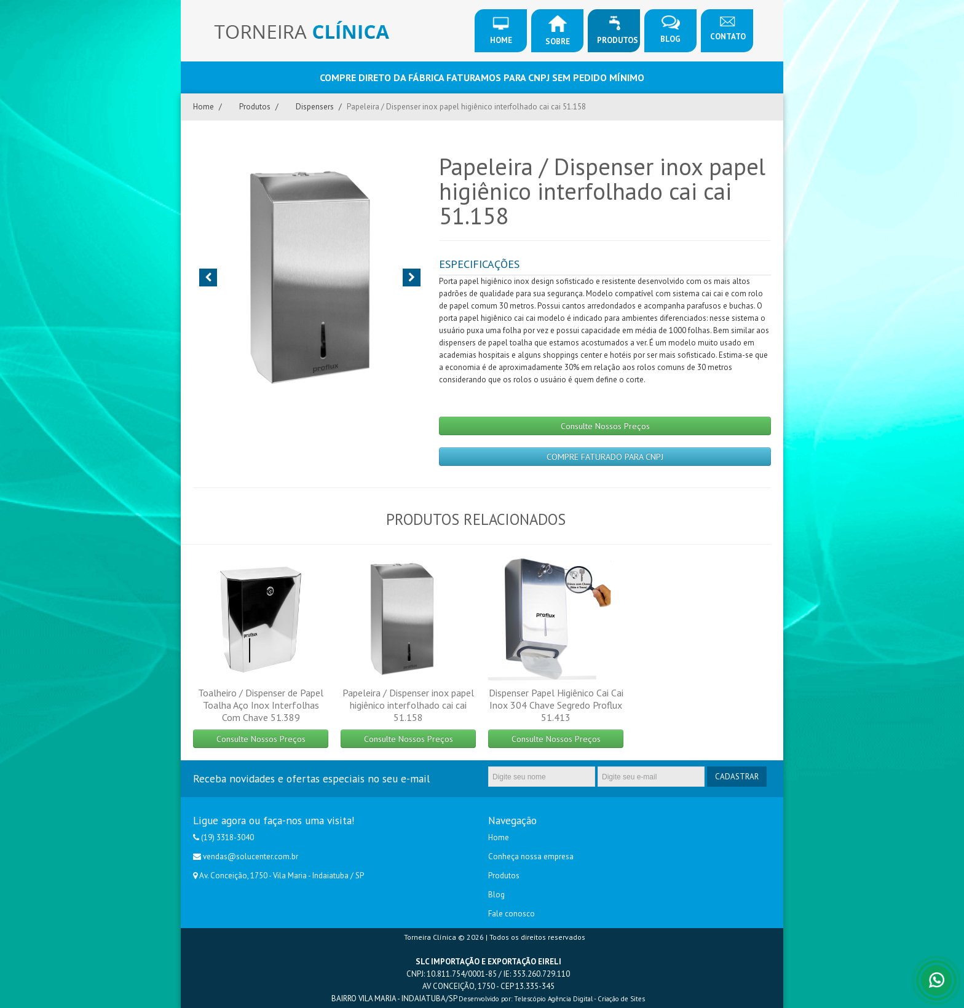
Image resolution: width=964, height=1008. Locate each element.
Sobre (557, 31)
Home (501, 30)
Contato (728, 28)
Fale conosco (511, 913)
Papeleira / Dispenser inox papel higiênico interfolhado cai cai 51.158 (408, 705)
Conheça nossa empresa (531, 856)
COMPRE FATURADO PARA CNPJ (605, 456)
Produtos (617, 30)
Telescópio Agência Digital (553, 998)
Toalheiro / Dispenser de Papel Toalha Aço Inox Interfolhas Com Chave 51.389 (260, 705)
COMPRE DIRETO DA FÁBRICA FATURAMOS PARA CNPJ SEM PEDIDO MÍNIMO (482, 77)
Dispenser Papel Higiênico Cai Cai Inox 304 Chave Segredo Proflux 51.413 (556, 705)
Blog (670, 29)
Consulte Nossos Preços (605, 425)
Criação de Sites (621, 998)
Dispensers (315, 106)
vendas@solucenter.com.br (250, 856)
